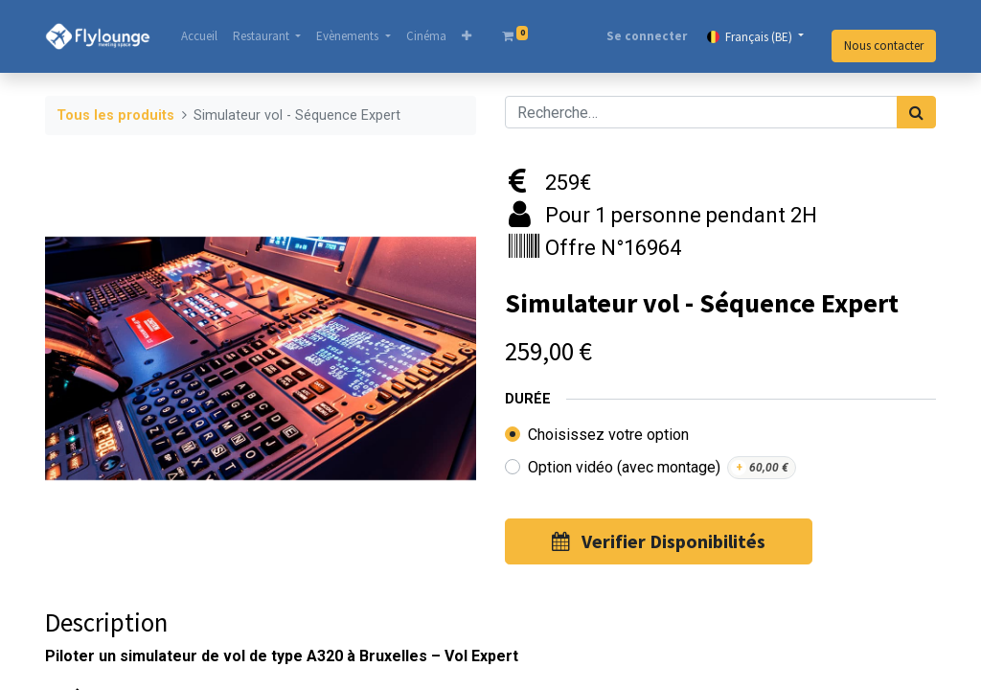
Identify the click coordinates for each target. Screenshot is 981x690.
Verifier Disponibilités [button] (658, 541)
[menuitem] (199, 36)
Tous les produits (115, 115)
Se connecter (646, 36)
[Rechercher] (916, 112)
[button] (466, 36)
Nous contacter (884, 45)
